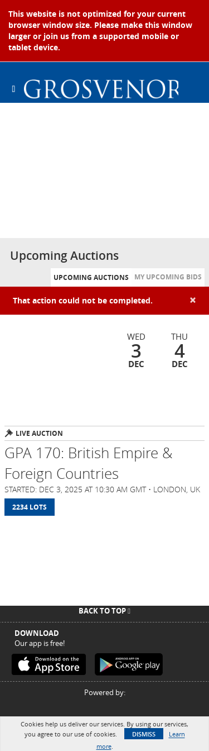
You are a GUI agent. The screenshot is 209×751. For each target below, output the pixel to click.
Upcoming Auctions (91, 277)
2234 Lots (29, 507)
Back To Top (104, 611)
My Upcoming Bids (168, 277)
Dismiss (143, 734)
